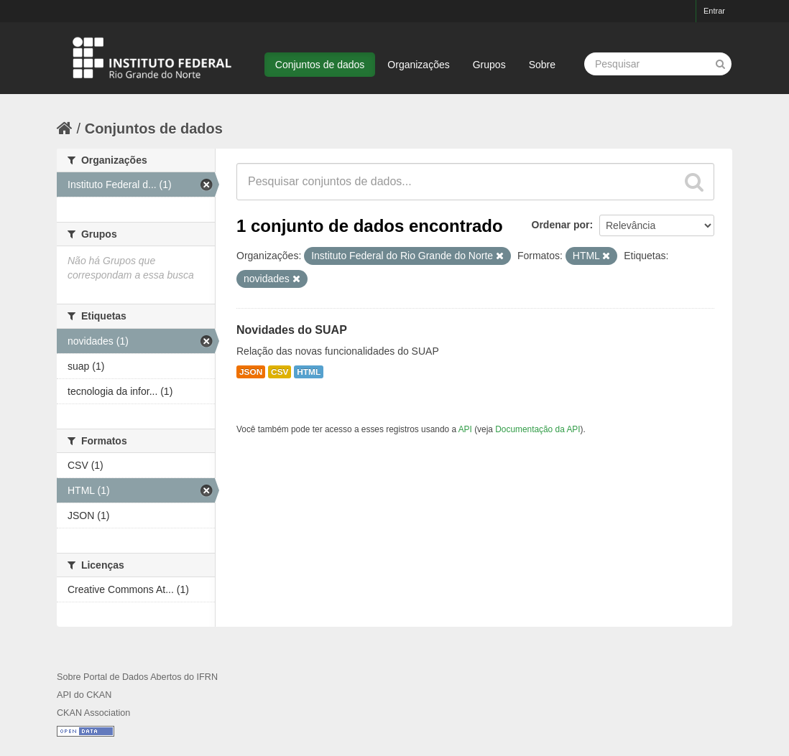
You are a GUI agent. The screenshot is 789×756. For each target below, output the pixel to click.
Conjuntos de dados (320, 64)
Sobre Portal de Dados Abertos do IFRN (137, 677)
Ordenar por (561, 224)
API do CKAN (84, 695)
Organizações (418, 64)
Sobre (542, 64)
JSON (250, 372)
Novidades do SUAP (291, 330)
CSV (279, 372)
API (465, 429)
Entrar (714, 10)
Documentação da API (537, 429)
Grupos (489, 64)
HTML (308, 372)
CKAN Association (93, 713)
